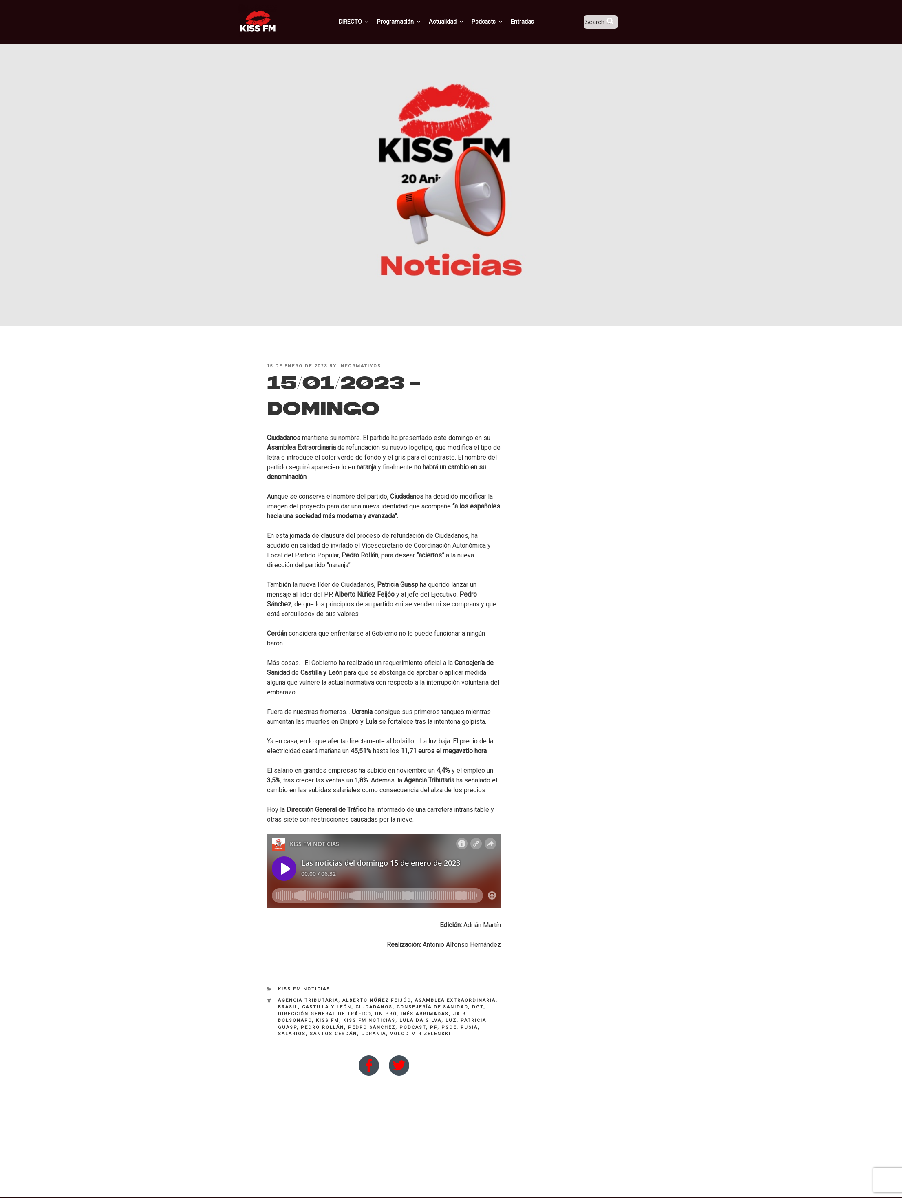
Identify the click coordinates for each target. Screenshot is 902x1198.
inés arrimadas (425, 1014)
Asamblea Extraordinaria (455, 1000)
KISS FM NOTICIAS (304, 989)
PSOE (449, 1027)
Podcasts (497, 21)
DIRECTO (363, 21)
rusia (469, 1027)
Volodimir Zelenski (420, 1034)
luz (451, 1020)
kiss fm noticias (369, 1020)
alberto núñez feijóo (376, 1000)
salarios (292, 1034)
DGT (477, 1007)
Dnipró (386, 1014)
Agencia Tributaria (308, 1000)
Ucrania (373, 1034)
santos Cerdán (333, 1034)
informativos (360, 366)
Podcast (412, 1027)
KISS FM (327, 1020)
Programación (409, 21)
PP (433, 1027)
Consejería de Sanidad (432, 1007)
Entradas (532, 21)
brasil (288, 1007)
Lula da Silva (420, 1020)
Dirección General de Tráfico (324, 1014)
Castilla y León (326, 1007)
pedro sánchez (371, 1027)
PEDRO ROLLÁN (322, 1027)
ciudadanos (374, 1007)
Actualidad (456, 21)
